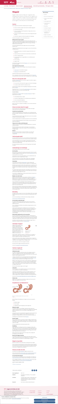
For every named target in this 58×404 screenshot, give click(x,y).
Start (8, 8)
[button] (36, 370)
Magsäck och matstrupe (24, 8)
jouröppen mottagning (27, 93)
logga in (17, 87)
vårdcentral (18, 80)
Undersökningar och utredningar (47, 24)
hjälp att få (15, 132)
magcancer (34, 75)
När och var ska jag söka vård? (48, 16)
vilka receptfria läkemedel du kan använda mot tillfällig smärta (26, 276)
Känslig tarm (16, 71)
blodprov (34, 177)
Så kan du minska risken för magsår (48, 19)
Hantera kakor (44, 397)
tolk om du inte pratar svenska (27, 359)
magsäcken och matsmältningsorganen (22, 245)
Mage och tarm (18, 8)
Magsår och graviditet (47, 34)
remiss (22, 353)
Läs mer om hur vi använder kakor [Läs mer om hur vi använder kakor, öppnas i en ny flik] (16, 398)
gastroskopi (24, 162)
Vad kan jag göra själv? (47, 21)
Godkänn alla (44, 402)
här (19, 121)
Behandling (46, 26)
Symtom (45, 14)
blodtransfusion (26, 221)
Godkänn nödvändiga (44, 399)
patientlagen (22, 351)
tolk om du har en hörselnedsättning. (26, 360)
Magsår (30, 8)
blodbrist (26, 63)
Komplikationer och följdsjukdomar (47, 32)
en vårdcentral (19, 93)
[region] (29, 400)
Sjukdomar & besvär (12, 8)
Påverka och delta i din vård (48, 36)
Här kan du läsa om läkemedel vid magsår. (18, 198)
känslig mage (32, 153)
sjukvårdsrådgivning (27, 89)
